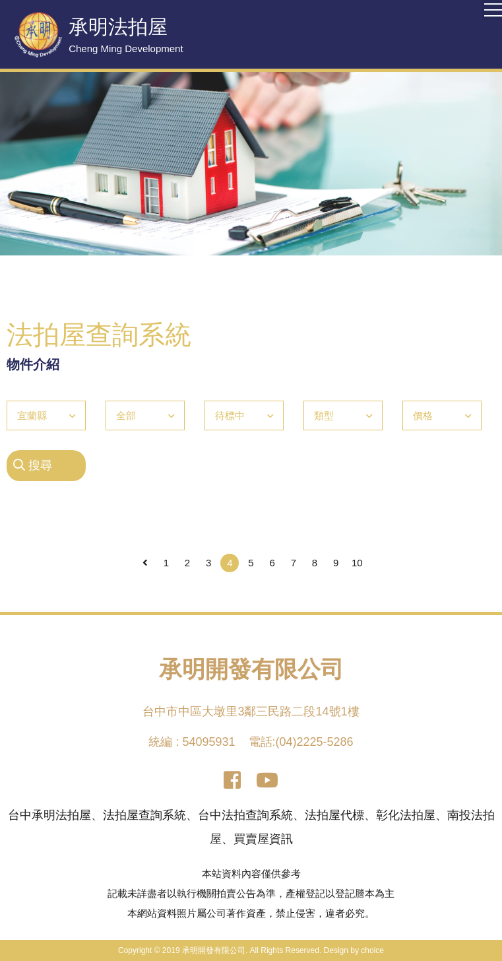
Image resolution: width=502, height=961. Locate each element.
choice (372, 950)
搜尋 (32, 465)
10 (357, 562)
